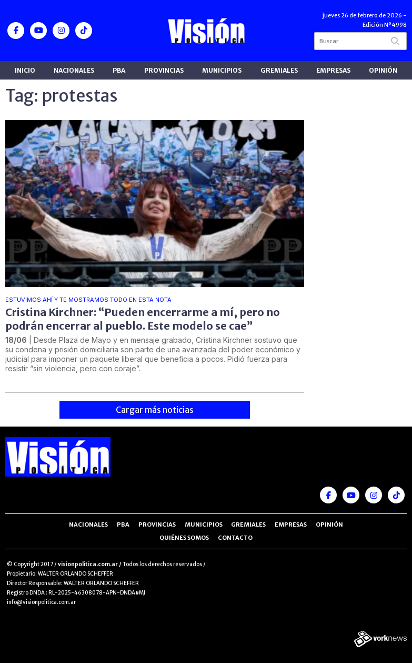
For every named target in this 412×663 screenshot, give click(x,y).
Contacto (235, 537)
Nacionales (74, 70)
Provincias (164, 70)
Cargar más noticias (155, 409)
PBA (119, 70)
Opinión (383, 70)
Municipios (222, 70)
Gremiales (279, 70)
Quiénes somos (184, 537)
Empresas (333, 70)
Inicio (25, 70)
